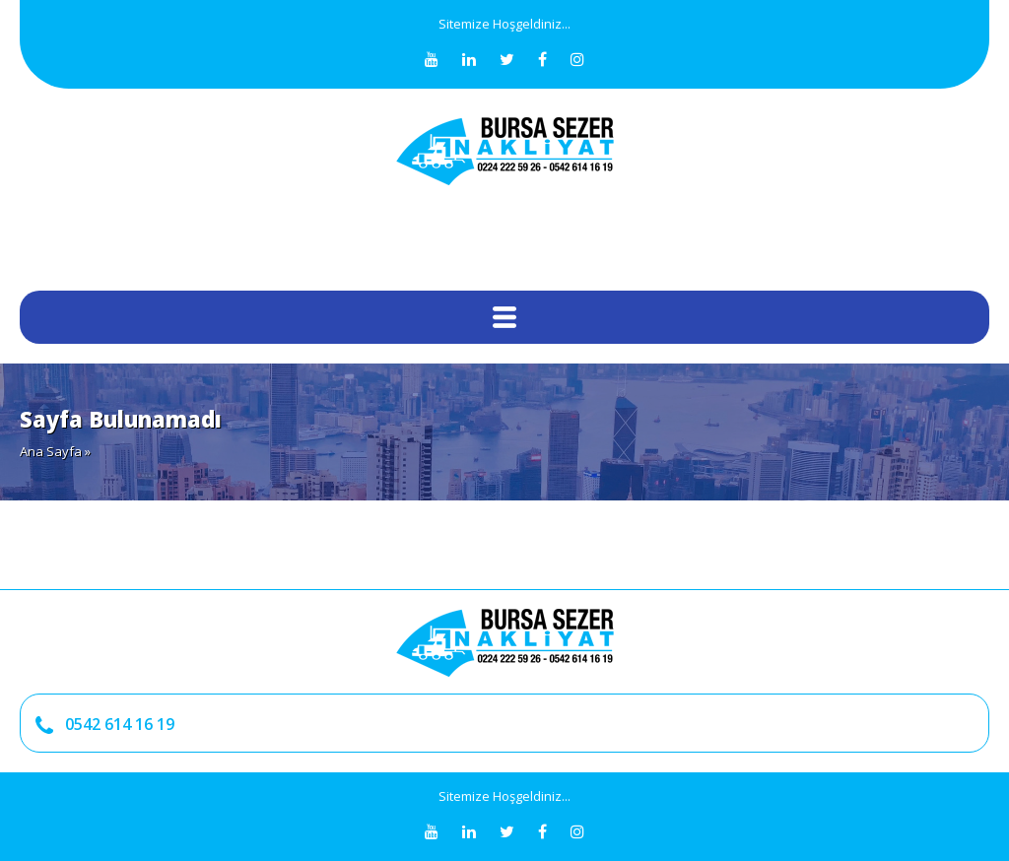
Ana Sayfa (51, 451)
